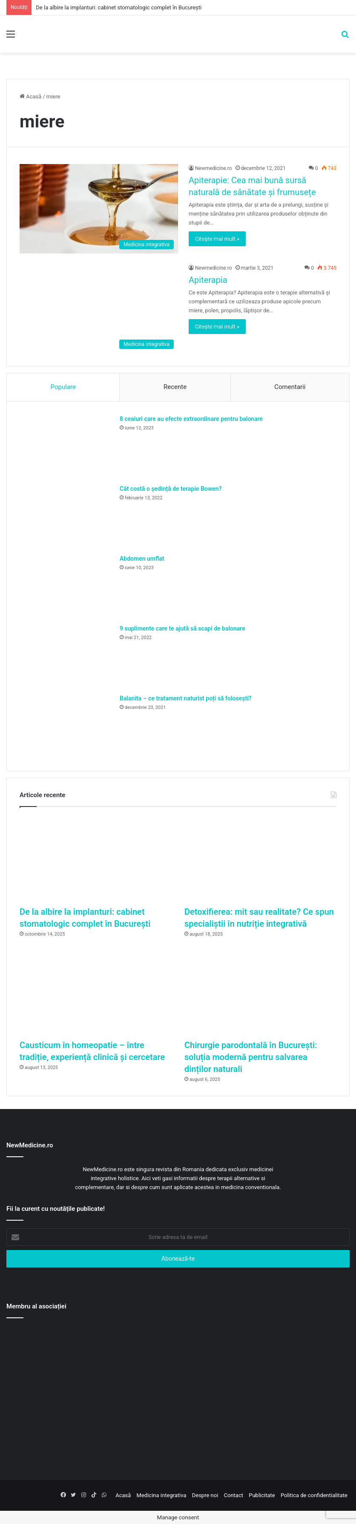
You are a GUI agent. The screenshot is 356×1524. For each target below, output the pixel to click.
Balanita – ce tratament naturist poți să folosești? (186, 698)
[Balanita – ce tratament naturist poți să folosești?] (66, 726)
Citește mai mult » (217, 239)
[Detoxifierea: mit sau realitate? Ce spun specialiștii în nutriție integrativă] (260, 858)
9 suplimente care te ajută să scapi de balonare (182, 628)
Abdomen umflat (142, 558)
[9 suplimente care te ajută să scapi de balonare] (66, 656)
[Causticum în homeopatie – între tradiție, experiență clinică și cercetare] (96, 992)
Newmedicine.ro (213, 168)
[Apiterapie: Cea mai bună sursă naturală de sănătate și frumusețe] (99, 209)
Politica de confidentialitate (314, 1495)
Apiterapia (208, 280)
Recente (175, 387)
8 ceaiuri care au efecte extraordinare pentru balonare (191, 418)
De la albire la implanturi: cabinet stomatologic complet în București (118, 7)
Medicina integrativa (162, 1495)
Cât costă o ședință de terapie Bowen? (171, 488)
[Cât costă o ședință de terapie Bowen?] (66, 516)
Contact (233, 1495)
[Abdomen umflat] (66, 586)
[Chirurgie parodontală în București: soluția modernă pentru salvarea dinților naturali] (260, 992)
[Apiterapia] (99, 308)
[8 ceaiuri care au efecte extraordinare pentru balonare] (66, 446)
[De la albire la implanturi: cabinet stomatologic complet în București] (96, 858)
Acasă (30, 96)
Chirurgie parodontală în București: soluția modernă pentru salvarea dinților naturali (250, 1057)
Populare (63, 387)
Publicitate (262, 1495)
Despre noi (205, 1495)
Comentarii (289, 387)
